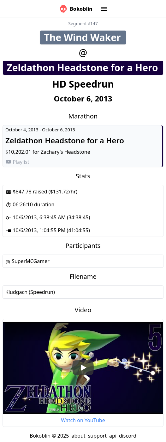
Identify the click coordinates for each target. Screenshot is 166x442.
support (97, 435)
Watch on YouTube (83, 420)
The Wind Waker (85, 37)
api (112, 435)
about (78, 435)
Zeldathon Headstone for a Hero (85, 67)
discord (127, 435)
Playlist (17, 161)
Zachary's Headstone (65, 151)
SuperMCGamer (27, 261)
